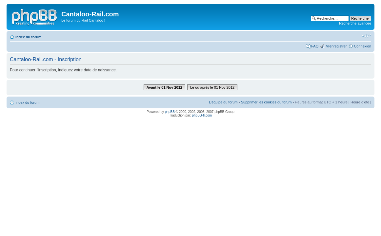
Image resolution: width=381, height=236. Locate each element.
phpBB (170, 112)
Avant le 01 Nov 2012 (164, 87)
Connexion (362, 46)
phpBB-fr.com (202, 115)
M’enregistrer (336, 46)
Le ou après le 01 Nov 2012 (212, 87)
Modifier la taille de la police (366, 36)
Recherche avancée (355, 23)
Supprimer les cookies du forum (266, 102)
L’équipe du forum (223, 102)
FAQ (314, 46)
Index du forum (28, 37)
